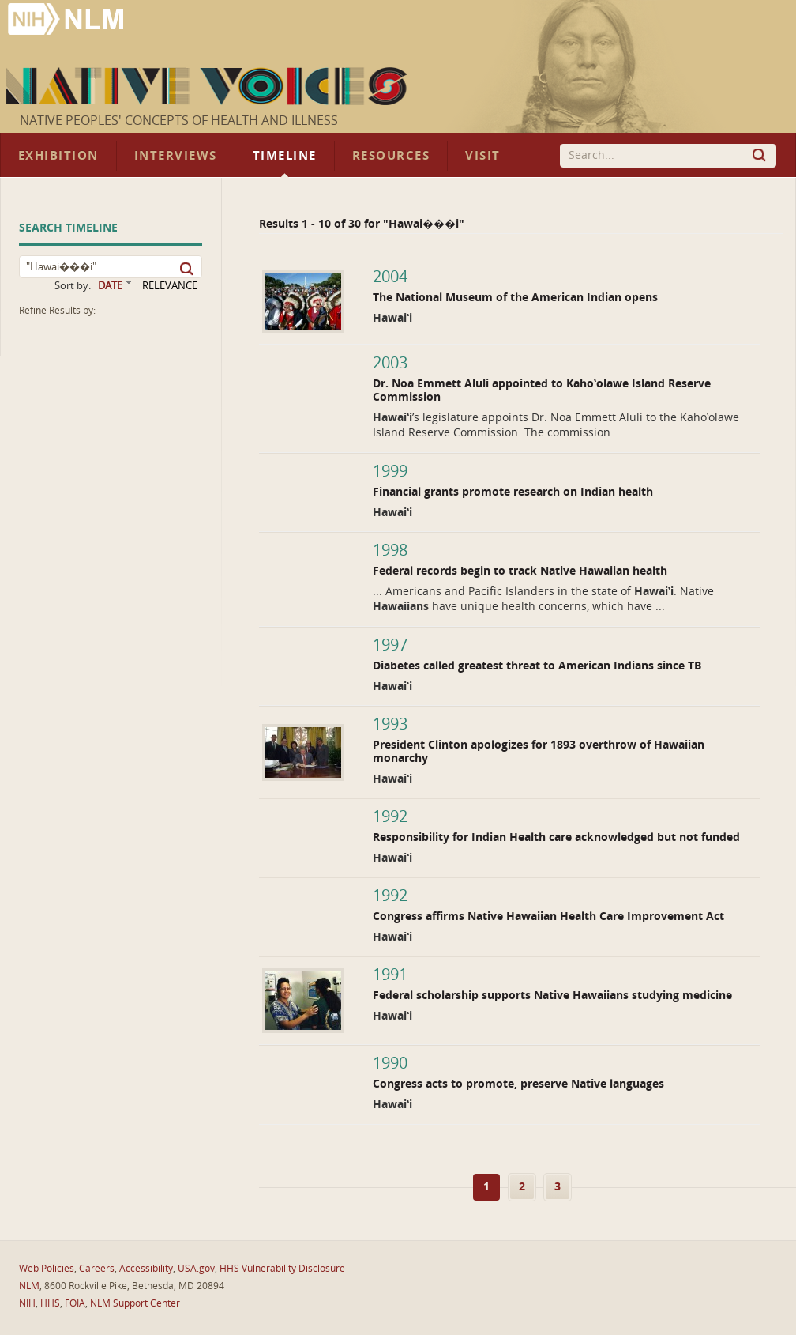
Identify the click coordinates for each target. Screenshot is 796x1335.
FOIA (75, 1303)
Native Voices (208, 86)
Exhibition (58, 156)
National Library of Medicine (67, 21)
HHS (50, 1303)
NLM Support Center (135, 1303)
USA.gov (196, 1268)
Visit (483, 156)
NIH (27, 1303)
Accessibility (146, 1268)
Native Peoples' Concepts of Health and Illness (179, 120)
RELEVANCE (169, 286)
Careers (97, 1268)
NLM (29, 1286)
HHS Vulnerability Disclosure (282, 1268)
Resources (391, 156)
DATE (110, 286)
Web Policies (46, 1268)
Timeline (285, 156)
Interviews (175, 156)
